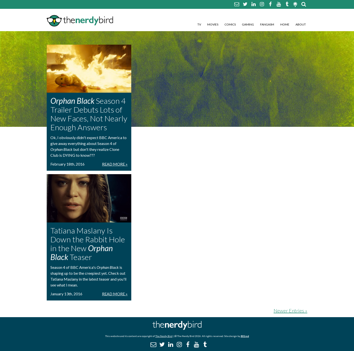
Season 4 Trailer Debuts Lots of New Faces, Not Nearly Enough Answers (88, 114)
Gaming (248, 24)
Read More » (115, 164)
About (300, 24)
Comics (230, 24)
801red (245, 336)
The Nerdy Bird (164, 336)
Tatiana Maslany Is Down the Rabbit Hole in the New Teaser (87, 244)
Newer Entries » (290, 310)
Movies (212, 24)
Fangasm (267, 24)
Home (284, 24)
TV (199, 24)
